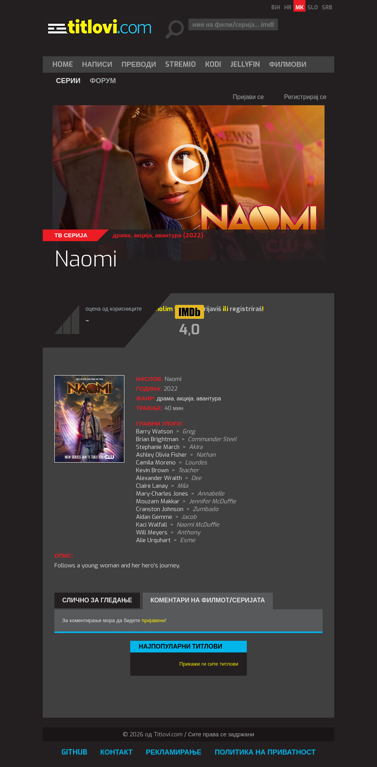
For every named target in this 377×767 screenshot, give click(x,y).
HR (287, 7)
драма (122, 235)
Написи (97, 64)
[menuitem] (64, 64)
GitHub (74, 752)
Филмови (288, 64)
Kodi (213, 64)
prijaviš (210, 309)
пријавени (153, 620)
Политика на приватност (265, 752)
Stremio (180, 64)
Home (62, 64)
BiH (275, 7)
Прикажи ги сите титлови (208, 664)
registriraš (246, 309)
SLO (312, 7)
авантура (168, 235)
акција (143, 235)
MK (299, 7)
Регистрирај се (305, 97)
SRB (327, 7)
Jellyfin (245, 64)
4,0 (189, 329)
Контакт (116, 752)
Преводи (139, 64)
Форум (103, 80)
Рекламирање (173, 752)
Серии (68, 80)
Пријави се (248, 97)
